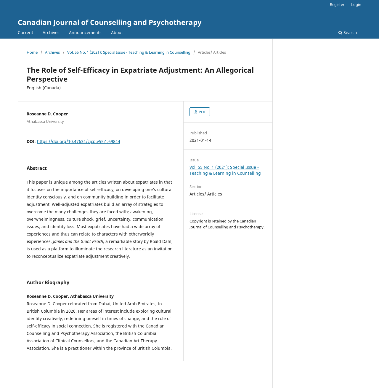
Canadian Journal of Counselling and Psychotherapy (110, 22)
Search (347, 32)
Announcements (85, 32)
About (117, 32)
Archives (51, 32)
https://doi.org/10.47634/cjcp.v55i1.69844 (78, 141)
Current (25, 32)
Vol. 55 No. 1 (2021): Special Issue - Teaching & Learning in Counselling (128, 52)
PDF (202, 112)
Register (337, 4)
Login (356, 4)
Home (32, 52)
